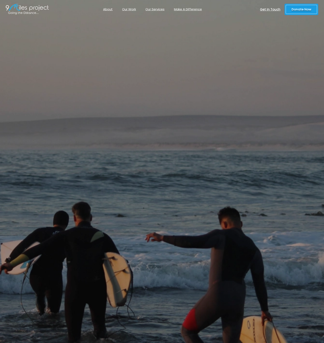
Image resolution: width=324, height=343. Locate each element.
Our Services (154, 9)
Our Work (129, 9)
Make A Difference (188, 9)
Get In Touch (270, 9)
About (108, 9)
